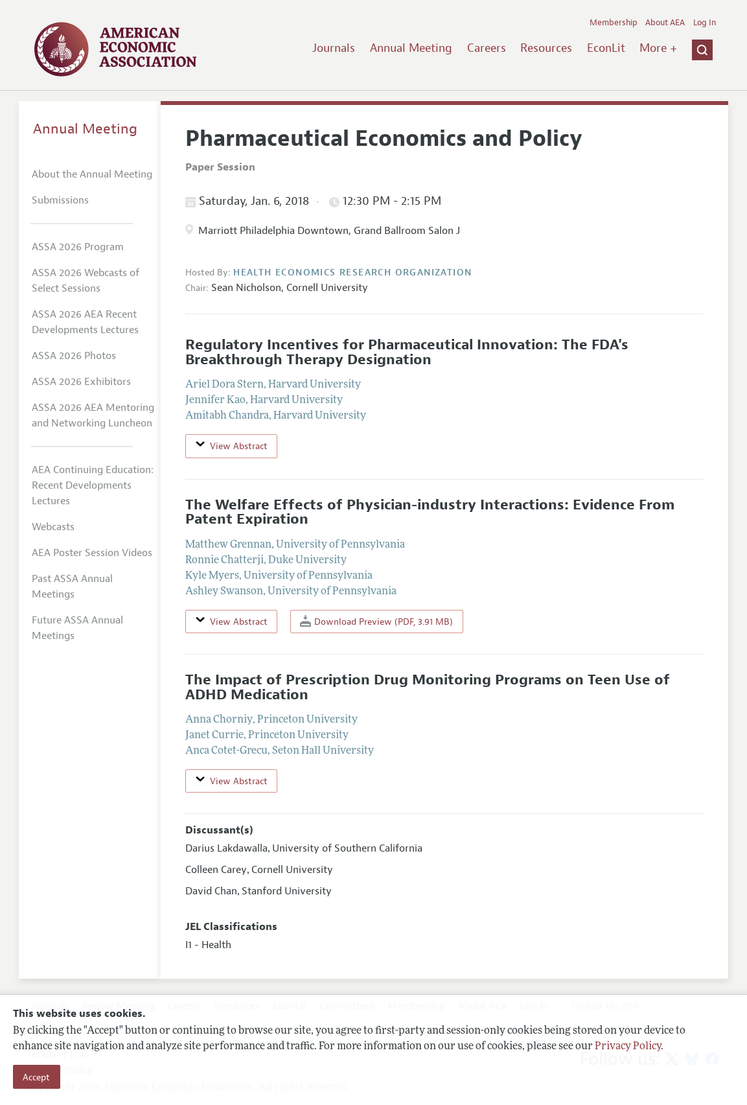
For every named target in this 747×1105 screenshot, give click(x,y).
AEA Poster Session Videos (92, 552)
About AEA (665, 22)
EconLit (606, 48)
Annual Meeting (411, 48)
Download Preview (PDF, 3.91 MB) (376, 621)
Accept (36, 1077)
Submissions (60, 200)
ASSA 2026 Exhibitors (81, 381)
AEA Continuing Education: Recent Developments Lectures (93, 485)
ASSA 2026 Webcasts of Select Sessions (85, 280)
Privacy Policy (628, 1046)
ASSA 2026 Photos (74, 355)
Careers (486, 48)
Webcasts (53, 526)
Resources (546, 48)
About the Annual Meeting (92, 174)
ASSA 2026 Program (78, 246)
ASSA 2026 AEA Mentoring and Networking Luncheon (93, 415)
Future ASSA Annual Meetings (77, 628)
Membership (614, 22)
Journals (333, 48)
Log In (704, 22)
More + (658, 48)
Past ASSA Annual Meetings (72, 586)
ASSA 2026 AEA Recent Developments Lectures (85, 322)
